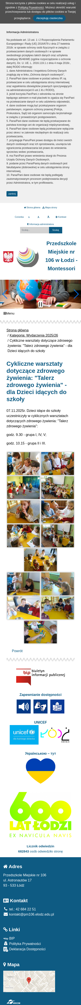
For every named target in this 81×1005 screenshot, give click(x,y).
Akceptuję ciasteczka (49, 18)
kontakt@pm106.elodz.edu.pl (28, 914)
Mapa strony (49, 207)
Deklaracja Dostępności (24, 949)
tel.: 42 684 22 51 (19, 909)
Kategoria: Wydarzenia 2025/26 (34, 335)
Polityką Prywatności (31, 7)
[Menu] (40, 313)
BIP (9, 938)
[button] (5, 294)
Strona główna (32, 207)
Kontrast (61, 217)
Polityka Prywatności (22, 944)
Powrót (17, 651)
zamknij (12, 194)
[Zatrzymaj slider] (40, 304)
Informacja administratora (40, 224)
